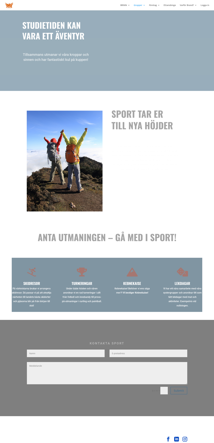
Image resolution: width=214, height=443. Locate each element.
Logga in (205, 5)
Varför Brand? (187, 5)
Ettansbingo (170, 5)
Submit (179, 391)
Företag (153, 5)
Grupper (138, 5)
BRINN (123, 5)
